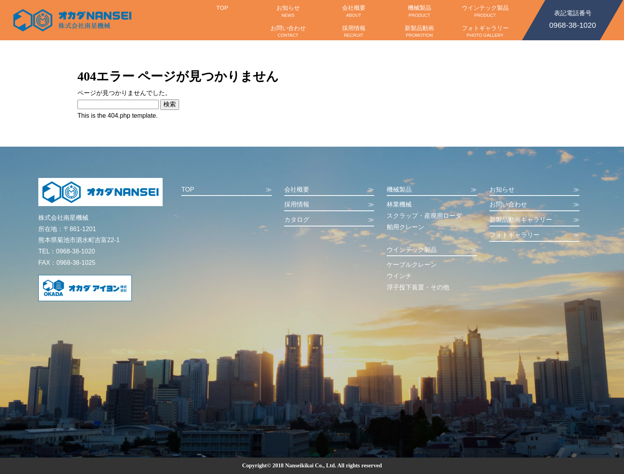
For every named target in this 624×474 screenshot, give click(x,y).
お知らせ (288, 11)
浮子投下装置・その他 (418, 287)
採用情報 (354, 31)
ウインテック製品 (485, 11)
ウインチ (399, 276)
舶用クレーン (405, 227)
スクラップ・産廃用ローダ (424, 215)
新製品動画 (419, 31)
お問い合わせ (288, 31)
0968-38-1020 (572, 19)
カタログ (329, 220)
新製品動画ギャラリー (535, 220)
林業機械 (399, 204)
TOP (222, 11)
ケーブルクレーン (412, 264)
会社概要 (354, 11)
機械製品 (419, 11)
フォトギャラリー (485, 31)
